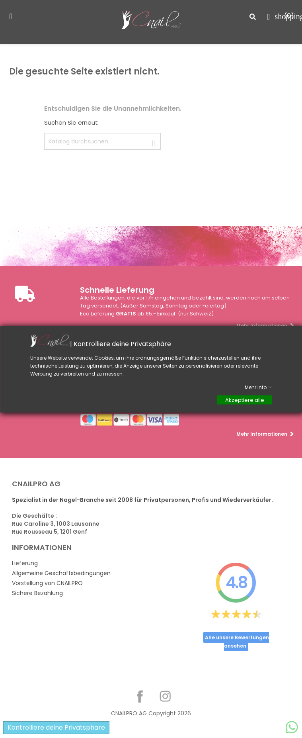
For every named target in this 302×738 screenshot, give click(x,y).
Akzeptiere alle (244, 399)
